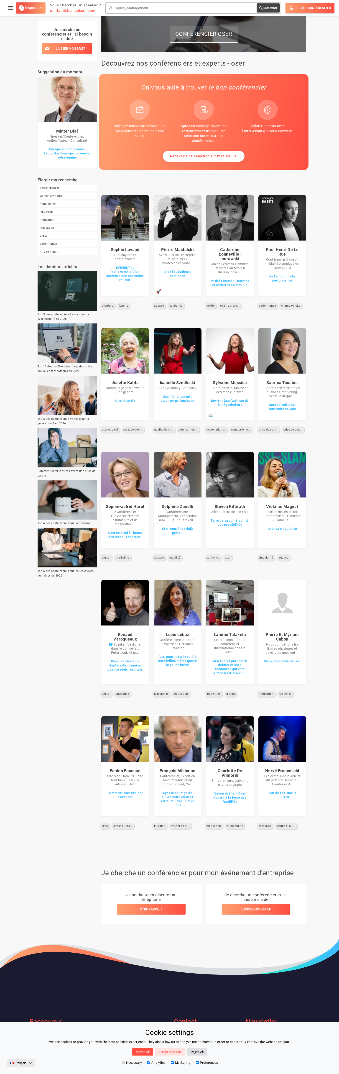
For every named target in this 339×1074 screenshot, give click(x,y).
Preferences (207, 1062)
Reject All (197, 1052)
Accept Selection (170, 1052)
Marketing (181, 1062)
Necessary (132, 1062)
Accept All (143, 1052)
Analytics (156, 1062)
